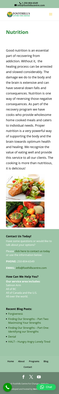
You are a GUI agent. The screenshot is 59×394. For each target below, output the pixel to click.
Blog (46, 361)
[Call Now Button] (7, 387)
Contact (28, 366)
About (21, 361)
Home (10, 361)
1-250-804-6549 (30, 2)
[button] (46, 387)
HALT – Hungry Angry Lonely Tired (29, 341)
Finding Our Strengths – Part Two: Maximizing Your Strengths (28, 320)
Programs (34, 361)
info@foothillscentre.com (31, 268)
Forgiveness (15, 313)
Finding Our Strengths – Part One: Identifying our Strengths (28, 329)
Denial (12, 336)
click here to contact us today (32, 251)
